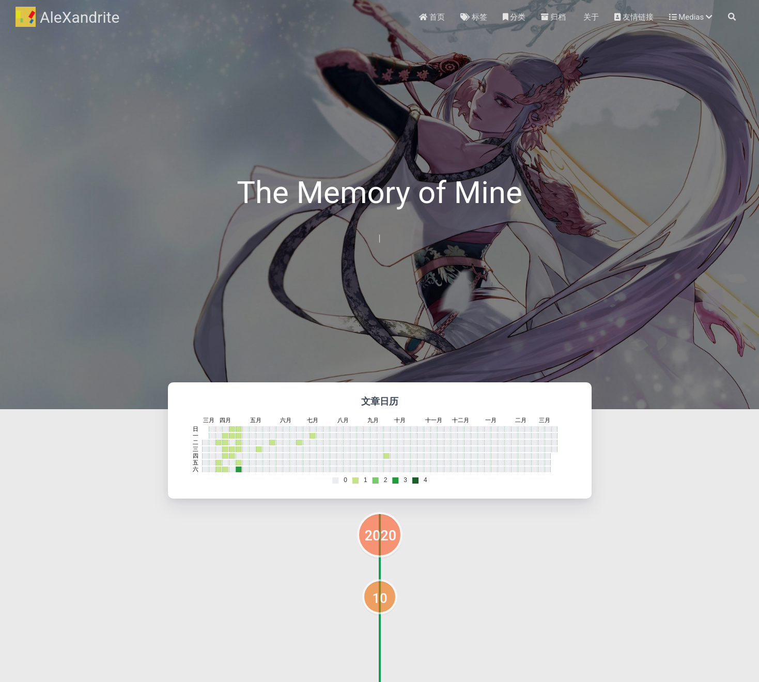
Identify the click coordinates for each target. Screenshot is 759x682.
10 (380, 598)
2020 (381, 536)
